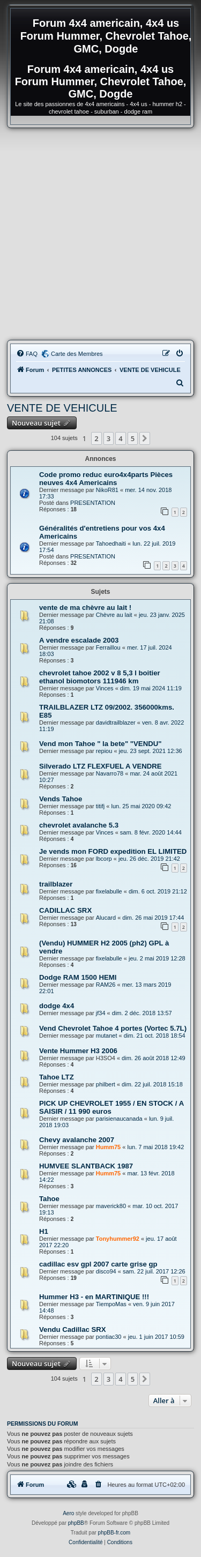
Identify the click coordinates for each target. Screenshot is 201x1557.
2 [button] (96, 438)
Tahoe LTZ (56, 1077)
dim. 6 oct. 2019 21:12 (158, 891)
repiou (104, 751)
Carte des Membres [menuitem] (77, 354)
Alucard (106, 917)
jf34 (101, 1013)
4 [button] (120, 438)
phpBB (76, 1523)
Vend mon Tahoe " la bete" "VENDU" (100, 744)
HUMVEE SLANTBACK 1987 (86, 1166)
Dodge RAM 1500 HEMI (77, 977)
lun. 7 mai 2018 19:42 (155, 1147)
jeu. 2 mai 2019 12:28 (157, 958)
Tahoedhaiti (111, 543)
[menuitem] (27, 353)
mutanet (106, 1035)
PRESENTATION (92, 503)
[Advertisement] (100, 233)
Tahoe (49, 1199)
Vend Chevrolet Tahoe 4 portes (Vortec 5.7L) (113, 1028)
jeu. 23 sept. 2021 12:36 (150, 751)
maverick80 (111, 1206)
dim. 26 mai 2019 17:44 (153, 917)
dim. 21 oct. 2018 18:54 (154, 1035)
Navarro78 (109, 773)
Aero (68, 1513)
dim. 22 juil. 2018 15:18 (152, 1084)
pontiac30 (109, 1336)
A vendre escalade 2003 (78, 640)
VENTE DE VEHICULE (62, 408)
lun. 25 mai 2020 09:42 (141, 806)
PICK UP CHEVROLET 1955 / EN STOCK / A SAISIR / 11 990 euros (111, 1107)
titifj (100, 806)
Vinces (105, 688)
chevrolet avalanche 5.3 (78, 825)
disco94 (106, 1271)
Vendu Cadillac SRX (72, 1329)
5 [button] (133, 438)
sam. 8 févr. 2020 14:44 (151, 832)
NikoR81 (107, 490)
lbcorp (104, 858)
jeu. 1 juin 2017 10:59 (156, 1336)
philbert (105, 1084)
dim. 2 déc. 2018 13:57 (142, 1013)
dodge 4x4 (56, 1006)
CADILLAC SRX (65, 910)
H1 (43, 1231)
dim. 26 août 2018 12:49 (153, 1058)
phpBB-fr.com (114, 1533)
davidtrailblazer (116, 722)
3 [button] (108, 438)
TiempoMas (111, 1304)
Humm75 (108, 1147)
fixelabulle (109, 891)
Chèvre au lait (114, 615)
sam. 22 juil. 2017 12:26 (154, 1271)
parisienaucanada (119, 1118)
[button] (144, 438)
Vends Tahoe (60, 799)
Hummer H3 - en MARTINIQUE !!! (94, 1297)
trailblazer (55, 884)
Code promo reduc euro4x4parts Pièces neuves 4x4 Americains (106, 479)
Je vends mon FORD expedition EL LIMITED (113, 851)
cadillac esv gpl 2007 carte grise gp (98, 1264)
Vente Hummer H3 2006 (78, 1051)
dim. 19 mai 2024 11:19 (151, 688)
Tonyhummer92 (117, 1238)
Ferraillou (108, 647)
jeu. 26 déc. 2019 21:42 (149, 858)
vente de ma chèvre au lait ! (85, 608)
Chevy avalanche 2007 (76, 1140)
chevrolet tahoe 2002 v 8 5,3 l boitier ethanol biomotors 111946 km (99, 677)
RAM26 (106, 984)
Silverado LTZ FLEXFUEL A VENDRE (100, 766)
